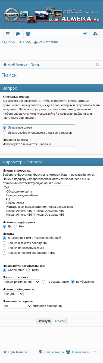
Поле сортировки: (16, 277)
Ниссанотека (38, 203)
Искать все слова (17, 127)
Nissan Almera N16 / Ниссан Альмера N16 (38, 215)
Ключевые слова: (16, 96)
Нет (19, 226)
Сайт (38, 188)
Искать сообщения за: (19, 289)
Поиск (10, 42)
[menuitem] (78, 352)
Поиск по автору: (15, 139)
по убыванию (82, 281)
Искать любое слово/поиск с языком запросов (37, 132)
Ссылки (9, 34)
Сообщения (13, 270)
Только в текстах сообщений (25, 243)
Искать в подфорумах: (19, 222)
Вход (27, 42)
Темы (32, 270)
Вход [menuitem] (86, 34)
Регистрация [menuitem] (96, 34)
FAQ (38, 199)
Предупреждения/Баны (38, 195)
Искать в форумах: (17, 170)
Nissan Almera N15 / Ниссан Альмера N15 (38, 211)
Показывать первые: (18, 301)
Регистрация (48, 42)
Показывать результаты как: (24, 265)
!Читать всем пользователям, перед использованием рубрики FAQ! (38, 207)
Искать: (8, 233)
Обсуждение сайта (38, 192)
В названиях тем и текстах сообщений (32, 237)
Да (7, 226)
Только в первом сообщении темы (29, 252)
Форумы (19, 34)
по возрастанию (55, 281)
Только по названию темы (23, 247)
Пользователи (29, 34)
